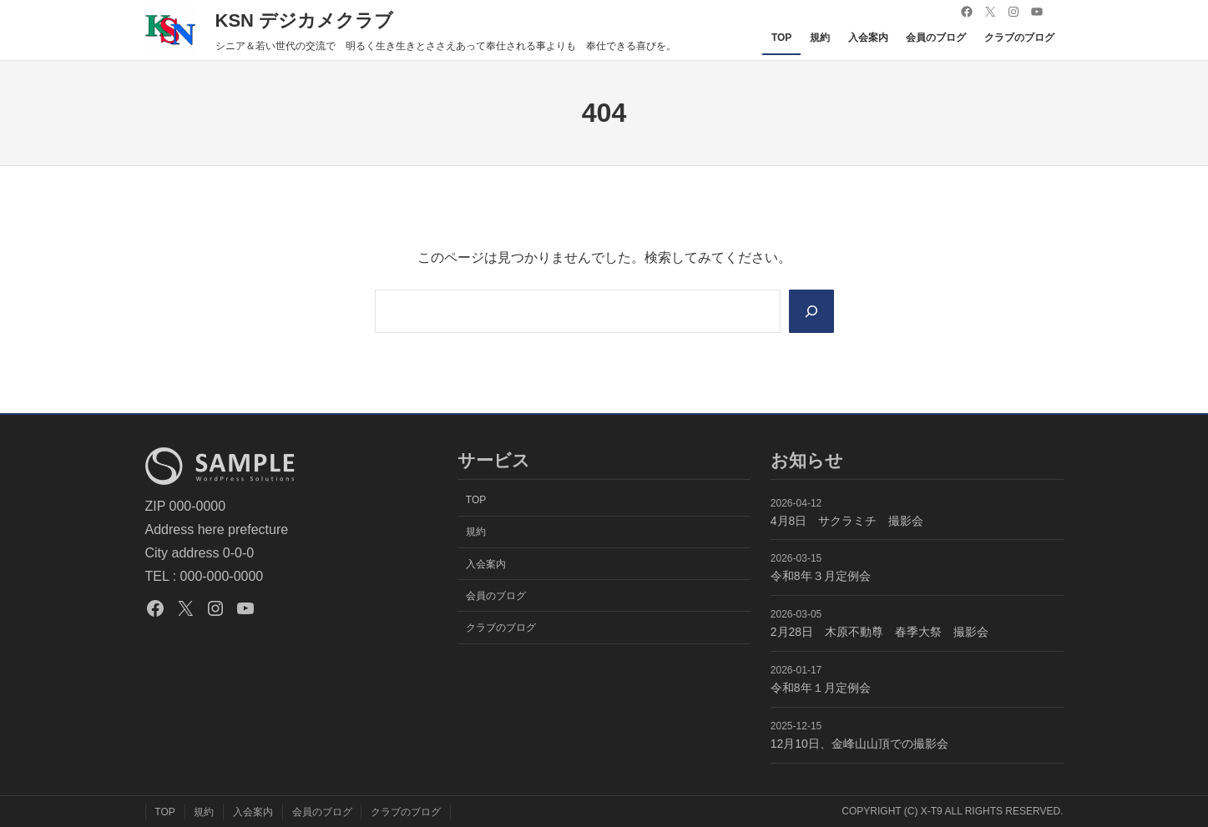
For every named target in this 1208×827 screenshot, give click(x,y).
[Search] (810, 311)
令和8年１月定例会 (821, 687)
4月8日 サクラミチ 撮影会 (847, 520)
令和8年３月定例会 (821, 575)
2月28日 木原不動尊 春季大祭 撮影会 (879, 631)
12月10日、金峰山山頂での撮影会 (859, 743)
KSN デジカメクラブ (304, 20)
